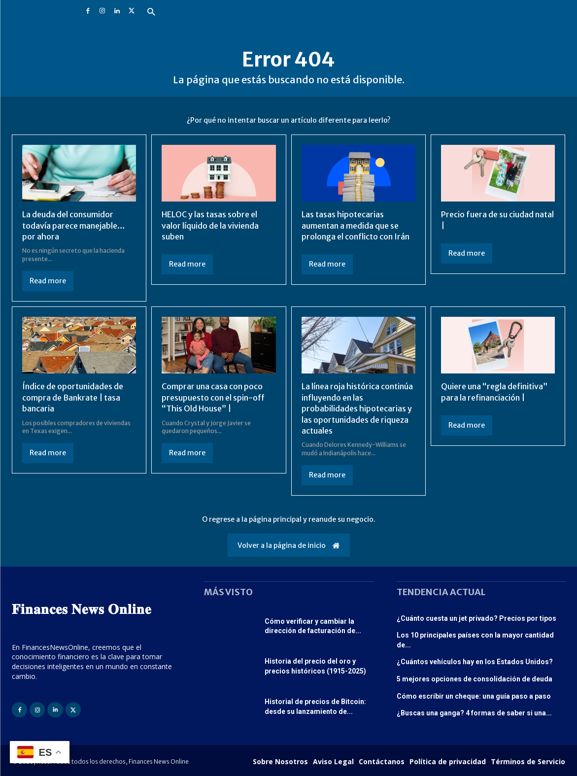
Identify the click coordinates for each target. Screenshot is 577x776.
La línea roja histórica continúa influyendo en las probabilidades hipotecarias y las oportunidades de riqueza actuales (357, 408)
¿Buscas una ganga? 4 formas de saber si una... (474, 713)
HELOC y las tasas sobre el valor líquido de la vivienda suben (210, 225)
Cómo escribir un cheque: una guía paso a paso (474, 696)
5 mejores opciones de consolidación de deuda (474, 679)
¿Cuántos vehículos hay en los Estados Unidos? (475, 662)
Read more (48, 280)
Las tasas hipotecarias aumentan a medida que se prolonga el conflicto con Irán (355, 225)
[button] (151, 12)
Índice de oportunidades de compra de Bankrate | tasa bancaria (72, 397)
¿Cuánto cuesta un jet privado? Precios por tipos (476, 618)
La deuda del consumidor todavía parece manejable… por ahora (73, 225)
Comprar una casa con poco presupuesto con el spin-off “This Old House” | (213, 397)
